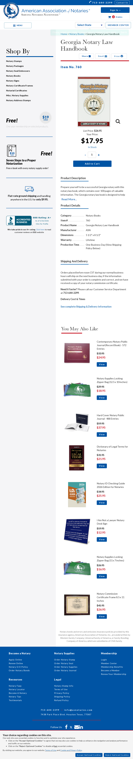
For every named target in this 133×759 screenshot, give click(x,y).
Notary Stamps (14, 61)
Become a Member (110, 670)
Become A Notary (18, 693)
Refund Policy (61, 700)
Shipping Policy (62, 696)
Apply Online (15, 659)
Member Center (109, 663)
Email (102, 56)
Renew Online (16, 663)
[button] (115, 10)
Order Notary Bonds (19, 670)
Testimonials (15, 700)
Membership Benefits (112, 667)
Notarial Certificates (16, 90)
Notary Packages (15, 66)
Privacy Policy (61, 693)
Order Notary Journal (65, 670)
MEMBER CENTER (118, 25)
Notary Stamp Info (63, 686)
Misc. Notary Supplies (17, 95)
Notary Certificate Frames (19, 85)
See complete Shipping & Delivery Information (86, 306)
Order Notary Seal (63, 663)
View (102, 364)
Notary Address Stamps (18, 100)
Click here (40, 229)
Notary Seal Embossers (18, 71)
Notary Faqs (15, 686)
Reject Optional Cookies (117, 755)
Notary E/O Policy (18, 667)
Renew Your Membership (113, 674)
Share (86, 56)
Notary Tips (15, 696)
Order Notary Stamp (64, 659)
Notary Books (13, 75)
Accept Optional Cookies (89, 755)
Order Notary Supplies (65, 667)
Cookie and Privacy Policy (71, 750)
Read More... (69, 199)
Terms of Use (50, 750)
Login (104, 659)
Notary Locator (17, 689)
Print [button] (119, 56)
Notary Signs (12, 80)
